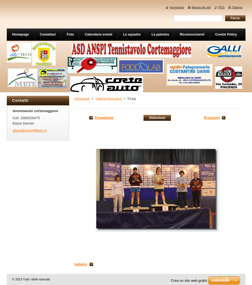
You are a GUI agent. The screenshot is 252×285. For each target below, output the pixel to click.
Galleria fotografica (108, 98)
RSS (222, 7)
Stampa (237, 7)
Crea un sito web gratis (189, 280)
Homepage (82, 98)
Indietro (81, 264)
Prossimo (212, 118)
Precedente (104, 118)
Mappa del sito (201, 7)
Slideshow (157, 118)
